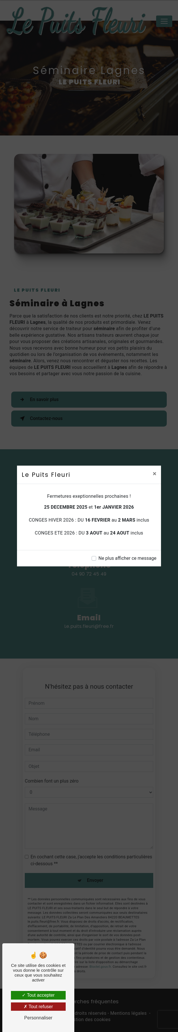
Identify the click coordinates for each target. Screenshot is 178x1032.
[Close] (154, 474)
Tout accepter (38, 995)
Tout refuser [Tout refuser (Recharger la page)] (38, 1006)
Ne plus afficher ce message (127, 558)
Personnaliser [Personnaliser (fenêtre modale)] (38, 1017)
